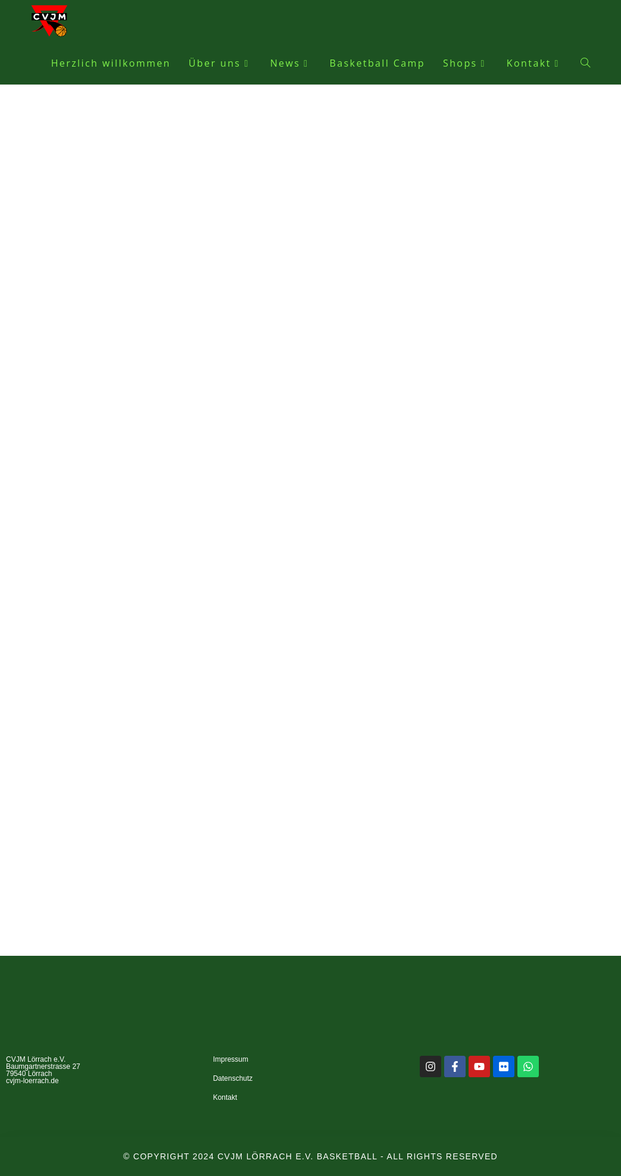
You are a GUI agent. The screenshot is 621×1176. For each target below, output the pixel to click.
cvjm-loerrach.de (32, 1081)
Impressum (230, 1059)
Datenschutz (233, 1078)
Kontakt (225, 1097)
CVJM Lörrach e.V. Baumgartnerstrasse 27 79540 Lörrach (43, 1066)
